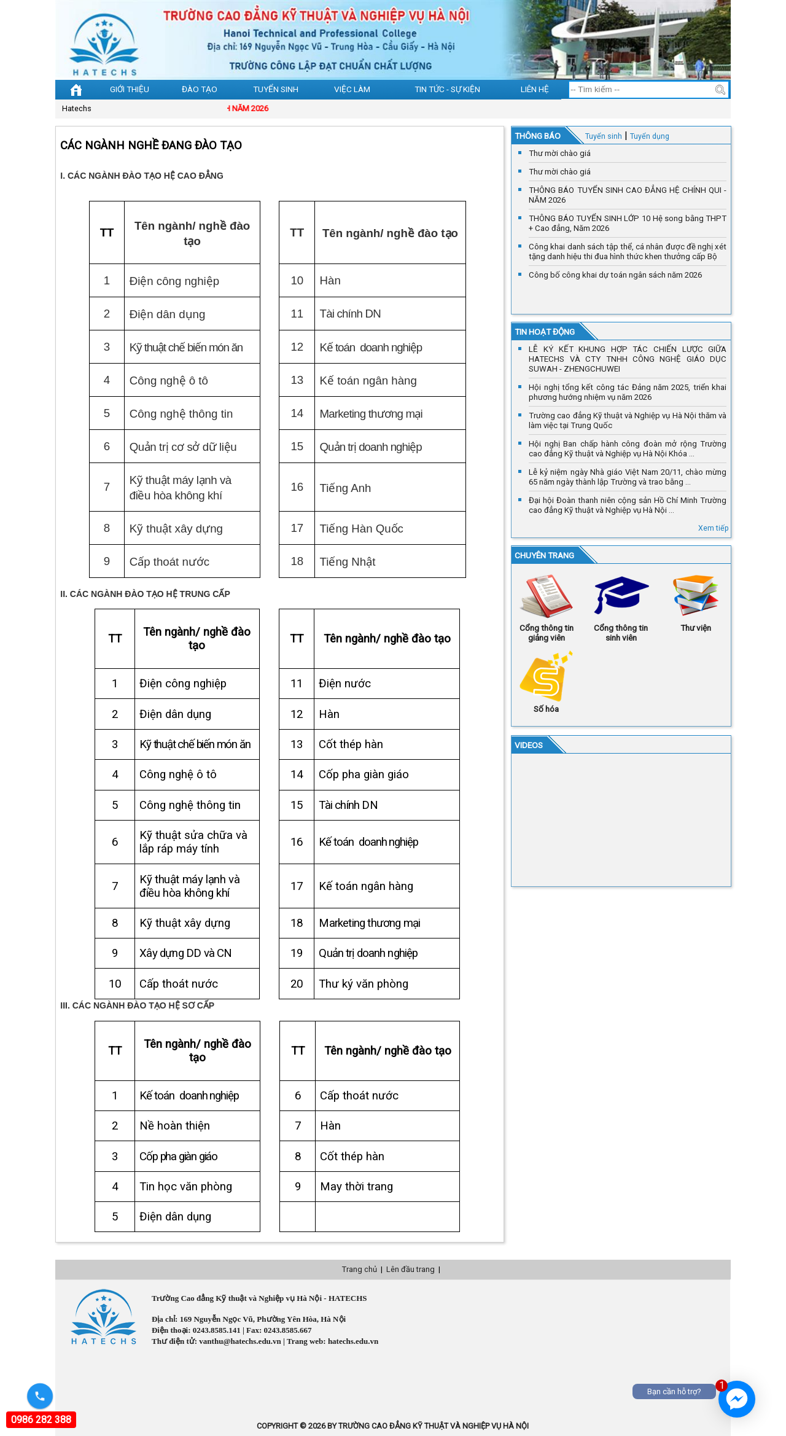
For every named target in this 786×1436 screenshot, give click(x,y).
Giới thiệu (129, 89)
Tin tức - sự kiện (447, 89)
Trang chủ (359, 1269)
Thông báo (538, 136)
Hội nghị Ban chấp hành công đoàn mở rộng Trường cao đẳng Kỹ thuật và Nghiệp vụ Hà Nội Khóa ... (627, 448)
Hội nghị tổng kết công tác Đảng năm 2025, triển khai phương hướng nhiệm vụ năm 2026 (627, 392)
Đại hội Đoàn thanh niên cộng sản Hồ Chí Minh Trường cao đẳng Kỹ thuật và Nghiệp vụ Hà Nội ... (627, 505)
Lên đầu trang (410, 1269)
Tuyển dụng (649, 136)
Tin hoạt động (545, 332)
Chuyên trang (544, 555)
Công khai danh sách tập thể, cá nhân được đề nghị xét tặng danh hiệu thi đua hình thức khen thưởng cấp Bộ (627, 251)
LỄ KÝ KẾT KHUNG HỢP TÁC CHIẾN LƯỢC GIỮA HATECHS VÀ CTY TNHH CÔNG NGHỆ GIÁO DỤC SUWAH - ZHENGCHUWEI (627, 359)
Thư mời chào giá (560, 153)
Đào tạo (199, 89)
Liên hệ (535, 89)
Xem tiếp (713, 528)
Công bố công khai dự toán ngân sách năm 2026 (615, 274)
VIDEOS (529, 745)
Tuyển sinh (275, 89)
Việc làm (352, 89)
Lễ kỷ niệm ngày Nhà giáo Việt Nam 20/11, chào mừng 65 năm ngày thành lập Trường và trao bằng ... (627, 476)
